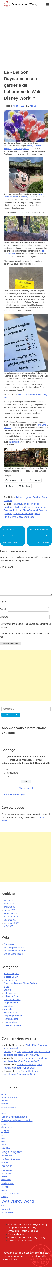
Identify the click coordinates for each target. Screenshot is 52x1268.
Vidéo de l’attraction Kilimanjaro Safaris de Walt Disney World (11, 536)
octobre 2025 (10, 920)
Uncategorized (10, 1022)
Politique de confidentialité (20, 1241)
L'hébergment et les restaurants (23, 1231)
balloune (17, 510)
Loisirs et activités (12, 999)
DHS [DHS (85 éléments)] (3, 1110)
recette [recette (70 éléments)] (4, 1176)
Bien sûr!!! (10, 769)
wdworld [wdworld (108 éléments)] (5, 1209)
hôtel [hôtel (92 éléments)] (3, 1144)
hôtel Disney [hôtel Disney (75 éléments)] (7, 1148)
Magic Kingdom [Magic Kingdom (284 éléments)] (11, 1152)
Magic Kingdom (11, 1003)
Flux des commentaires (15, 951)
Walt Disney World (21, 149)
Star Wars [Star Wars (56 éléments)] (5, 1190)
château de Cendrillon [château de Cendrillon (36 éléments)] (8, 1107)
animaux (18, 504)
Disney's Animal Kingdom (35, 510)
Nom (3, 602)
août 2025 (8, 926)
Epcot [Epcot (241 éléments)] (5, 1131)
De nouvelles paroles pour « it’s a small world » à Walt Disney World (39, 536)
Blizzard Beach (11, 977)
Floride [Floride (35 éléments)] (3, 1138)
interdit (7, 517)
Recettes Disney (16, 1234)
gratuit (37, 513)
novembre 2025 (11, 917)
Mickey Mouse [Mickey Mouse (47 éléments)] (6, 1156)
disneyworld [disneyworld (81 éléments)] (6, 1127)
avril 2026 (8, 900)
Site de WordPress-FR (14, 954)
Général (36, 497)
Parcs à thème (10, 1012)
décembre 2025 (11, 913)
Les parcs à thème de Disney (22, 1228)
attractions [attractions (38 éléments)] (4, 1100)
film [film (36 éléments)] (2, 1135)
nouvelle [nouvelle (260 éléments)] (7, 1166)
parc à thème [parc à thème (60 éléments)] (6, 1170)
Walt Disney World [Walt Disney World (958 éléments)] (17, 1201)
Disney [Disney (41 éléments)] (3, 1113)
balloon (35, 507)
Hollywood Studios (12, 996)
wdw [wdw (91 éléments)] (3, 1206)
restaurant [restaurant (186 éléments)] (7, 1183)
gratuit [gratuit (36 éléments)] (3, 1141)
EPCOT (7, 428)
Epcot (6, 986)
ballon (26, 504)
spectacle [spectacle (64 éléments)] (5, 1187)
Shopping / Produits (13, 1016)
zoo (32, 517)
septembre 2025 (11, 923)
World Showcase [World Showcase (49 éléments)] (7, 1213)
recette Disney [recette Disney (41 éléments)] (6, 1180)
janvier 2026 (9, 910)
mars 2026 (9, 904)
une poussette (14, 442)
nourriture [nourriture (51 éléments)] (5, 1162)
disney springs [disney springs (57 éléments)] (7, 1124)
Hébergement (10, 993)
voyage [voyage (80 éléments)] (4, 1196)
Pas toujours (12, 773)
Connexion (9, 944)
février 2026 (9, 907)
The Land (42, 425)
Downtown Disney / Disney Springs (20, 983)
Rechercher (8, 714)
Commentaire (7, 567)
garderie (8, 513)
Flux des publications (14, 947)
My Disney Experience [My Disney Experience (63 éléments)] (10, 1159)
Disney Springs (28, 197)
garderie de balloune (23, 513)
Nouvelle (8, 1009)
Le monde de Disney (24, 4)
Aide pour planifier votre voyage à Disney (27, 1224)
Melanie (33, 106)
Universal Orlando (12, 1025)
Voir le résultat (26, 788)
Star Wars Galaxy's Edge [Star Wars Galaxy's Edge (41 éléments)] (10, 1193)
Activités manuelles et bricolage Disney (26, 1237)
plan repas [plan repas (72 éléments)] (6, 1173)
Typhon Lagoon (11, 1019)
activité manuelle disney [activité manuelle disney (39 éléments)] (9, 1097)
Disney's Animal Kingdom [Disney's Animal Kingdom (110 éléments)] (14, 1117)
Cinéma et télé (10, 980)
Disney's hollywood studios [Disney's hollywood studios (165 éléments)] (16, 1120)
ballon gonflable (23, 507)
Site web (4, 617)
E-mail (4, 609)
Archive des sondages (14, 795)
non (7, 776)
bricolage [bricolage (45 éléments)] (4, 1104)
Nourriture (8, 1006)
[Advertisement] (25, 34)
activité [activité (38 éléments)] (3, 1094)
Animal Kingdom (24, 497)
